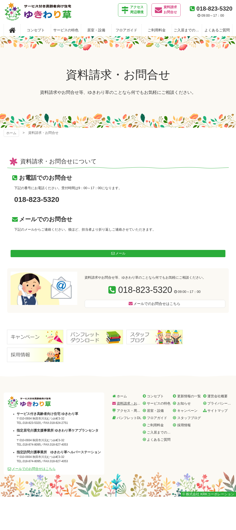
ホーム (11, 133)
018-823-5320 (214, 8)
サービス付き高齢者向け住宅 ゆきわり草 (38, 12)
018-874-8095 (32, 444)
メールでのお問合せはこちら (156, 304)
